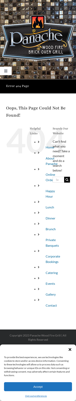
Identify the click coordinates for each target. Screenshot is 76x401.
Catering (52, 273)
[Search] (67, 180)
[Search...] (58, 180)
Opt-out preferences (36, 395)
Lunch (50, 207)
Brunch (51, 229)
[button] (70, 349)
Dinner (50, 218)
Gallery (51, 294)
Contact (51, 305)
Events (50, 283)
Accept (38, 386)
